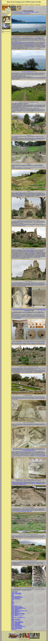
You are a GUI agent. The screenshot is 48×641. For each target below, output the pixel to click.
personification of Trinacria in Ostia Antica (28, 450)
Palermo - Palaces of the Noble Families (17, 613)
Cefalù (12, 599)
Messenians (43, 43)
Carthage (37, 138)
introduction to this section (23, 13)
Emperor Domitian (28, 309)
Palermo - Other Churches (15, 611)
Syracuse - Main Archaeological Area (17, 621)
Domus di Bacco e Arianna (15, 482)
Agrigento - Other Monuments (16, 593)
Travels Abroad (37, 4)
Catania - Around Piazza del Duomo (17, 597)
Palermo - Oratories (14, 612)
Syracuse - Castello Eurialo (15, 623)
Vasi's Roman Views (12, 4)
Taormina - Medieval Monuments (16, 628)
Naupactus (32, 44)
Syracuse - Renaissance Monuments (17, 625)
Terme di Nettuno (32, 482)
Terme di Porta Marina (24, 482)
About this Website (5, 4)
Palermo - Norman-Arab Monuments (17, 607)
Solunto (12, 620)
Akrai (12, 594)
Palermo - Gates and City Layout (16, 606)
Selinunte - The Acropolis (15, 619)
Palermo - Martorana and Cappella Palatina (18, 608)
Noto (12, 604)
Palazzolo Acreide (14, 605)
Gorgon (29, 449)
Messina (12, 602)
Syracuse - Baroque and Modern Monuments (18, 626)
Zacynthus (27, 44)
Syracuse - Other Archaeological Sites (17, 622)
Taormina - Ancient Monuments (16, 627)
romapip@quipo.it (5, 15)
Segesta (12, 618)
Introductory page (14, 592)
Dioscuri (21, 452)
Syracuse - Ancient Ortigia (15, 624)
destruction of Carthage (29, 250)
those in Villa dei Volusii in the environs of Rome (24, 511)
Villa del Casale (13, 629)
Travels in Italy (31, 4)
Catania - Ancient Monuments (16, 596)
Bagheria (12, 595)
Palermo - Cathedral (14, 609)
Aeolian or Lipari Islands (26, 71)
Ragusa (12, 616)
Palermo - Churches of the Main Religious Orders (19, 610)
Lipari (12, 601)
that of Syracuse (19, 194)
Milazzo (39, 37)
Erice (12, 600)
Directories (26, 4)
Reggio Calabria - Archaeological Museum (18, 617)
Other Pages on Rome (20, 4)
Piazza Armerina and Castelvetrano (17, 615)
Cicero (20, 224)
